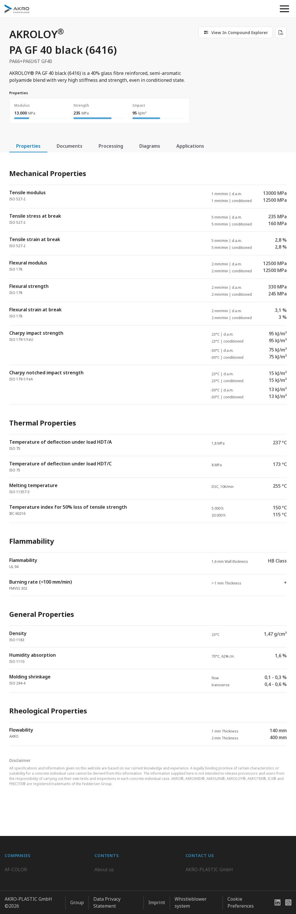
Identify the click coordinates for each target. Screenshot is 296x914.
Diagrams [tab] (149, 146)
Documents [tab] (69, 146)
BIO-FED (14, 866)
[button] (284, 9)
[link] (235, 32)
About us (104, 855)
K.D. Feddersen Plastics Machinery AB (45, 889)
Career (102, 866)
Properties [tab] (28, 146)
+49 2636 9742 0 (203, 875)
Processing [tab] (111, 146)
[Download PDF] (281, 32)
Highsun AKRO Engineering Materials (45, 901)
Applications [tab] (190, 146)
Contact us (197, 889)
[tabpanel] (148, 452)
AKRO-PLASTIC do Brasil (31, 878)
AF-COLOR (16, 855)
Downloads (107, 889)
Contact (103, 878)
